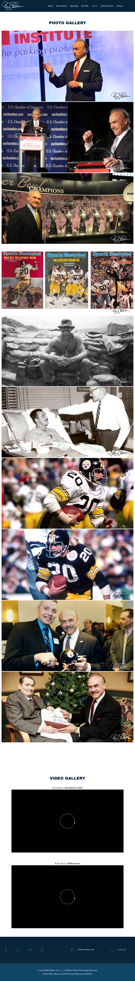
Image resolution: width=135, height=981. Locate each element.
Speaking (74, 6)
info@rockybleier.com (86, 949)
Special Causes (107, 6)
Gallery (95, 6)
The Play (84, 6)
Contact (119, 6)
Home (50, 6)
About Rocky (61, 6)
